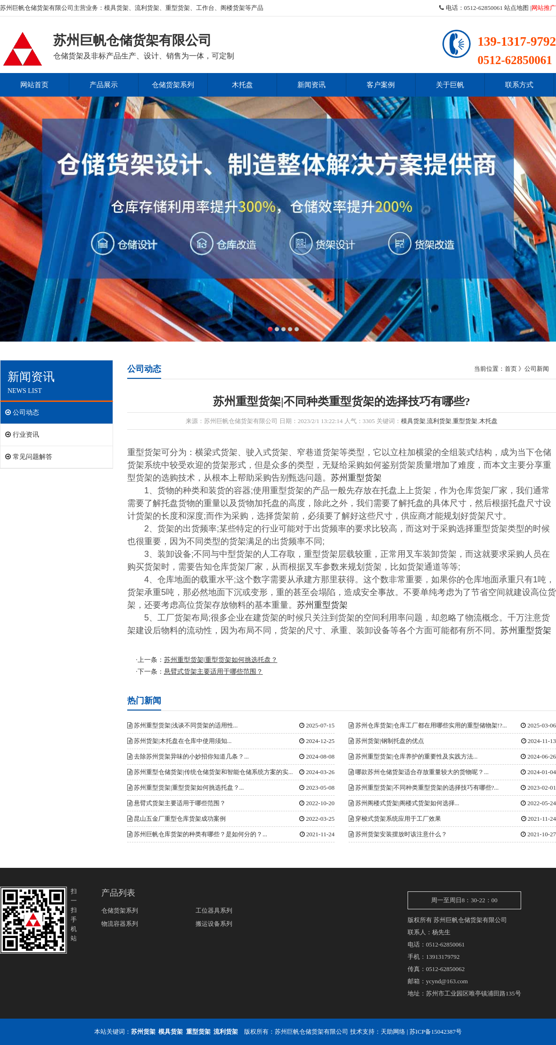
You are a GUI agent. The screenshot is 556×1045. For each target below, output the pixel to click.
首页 (511, 368)
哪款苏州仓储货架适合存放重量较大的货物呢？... (419, 772)
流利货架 (147, 7)
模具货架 (116, 7)
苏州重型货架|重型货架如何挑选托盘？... (185, 787)
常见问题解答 (28, 456)
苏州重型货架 (356, 477)
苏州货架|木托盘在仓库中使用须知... (179, 740)
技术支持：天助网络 (377, 1031)
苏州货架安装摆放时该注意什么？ (398, 834)
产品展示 (104, 85)
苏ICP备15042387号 (435, 1031)
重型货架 (177, 7)
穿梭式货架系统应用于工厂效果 (395, 818)
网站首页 (34, 85)
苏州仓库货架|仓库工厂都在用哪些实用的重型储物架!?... (428, 725)
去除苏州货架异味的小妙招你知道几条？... (188, 756)
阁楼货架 (233, 7)
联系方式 (519, 85)
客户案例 (381, 85)
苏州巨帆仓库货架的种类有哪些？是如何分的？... (197, 834)
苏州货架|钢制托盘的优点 (386, 740)
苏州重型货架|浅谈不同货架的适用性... (182, 725)
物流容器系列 (119, 923)
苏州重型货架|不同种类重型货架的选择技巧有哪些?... (424, 787)
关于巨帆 (450, 85)
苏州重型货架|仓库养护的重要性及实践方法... (413, 756)
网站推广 (543, 7)
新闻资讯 (311, 85)
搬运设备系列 (214, 923)
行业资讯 (22, 434)
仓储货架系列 (173, 85)
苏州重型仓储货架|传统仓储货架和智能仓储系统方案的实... (210, 772)
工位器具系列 (214, 910)
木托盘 (242, 85)
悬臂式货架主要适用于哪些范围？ (176, 803)
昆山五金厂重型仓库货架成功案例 (176, 818)
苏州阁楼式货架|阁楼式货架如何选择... (404, 803)
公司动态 (22, 412)
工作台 (205, 7)
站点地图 (516, 7)
